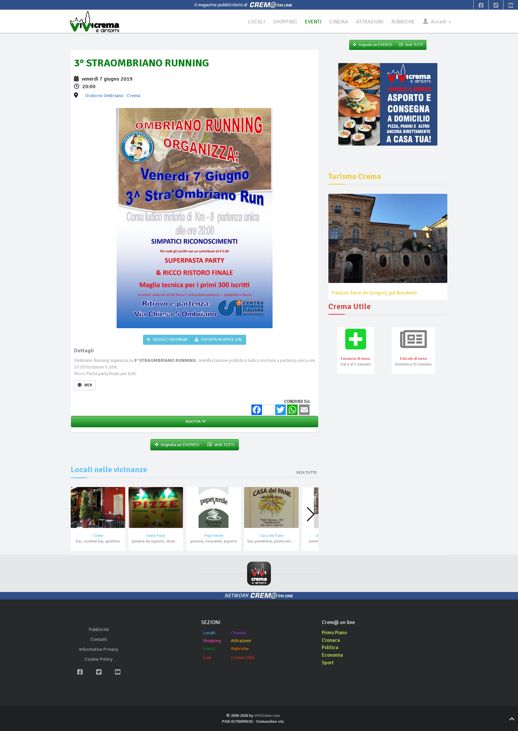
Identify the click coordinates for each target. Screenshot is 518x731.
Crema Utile (243, 657)
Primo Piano (335, 632)
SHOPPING (284, 21)
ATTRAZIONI (370, 21)
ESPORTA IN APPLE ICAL (218, 339)
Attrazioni (241, 641)
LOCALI (255, 21)
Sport (328, 663)
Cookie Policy (99, 659)
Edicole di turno (413, 359)
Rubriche (240, 648)
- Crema (112, 96)
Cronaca (331, 640)
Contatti (99, 640)
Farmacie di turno (355, 359)
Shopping (212, 641)
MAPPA (194, 422)
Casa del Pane (271, 536)
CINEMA (338, 21)
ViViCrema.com (267, 716)
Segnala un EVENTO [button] (177, 445)
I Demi (98, 536)
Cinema (238, 633)
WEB (85, 385)
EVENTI (313, 21)
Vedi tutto (306, 472)
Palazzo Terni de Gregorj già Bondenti (374, 293)
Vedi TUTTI (221, 445)
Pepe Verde (213, 536)
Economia (333, 655)
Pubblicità (99, 630)
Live (207, 657)
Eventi (209, 648)
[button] (310, 514)
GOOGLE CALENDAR (167, 339)
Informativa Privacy (98, 649)
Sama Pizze (155, 536)
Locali (209, 633)
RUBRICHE (403, 21)
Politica (330, 647)
